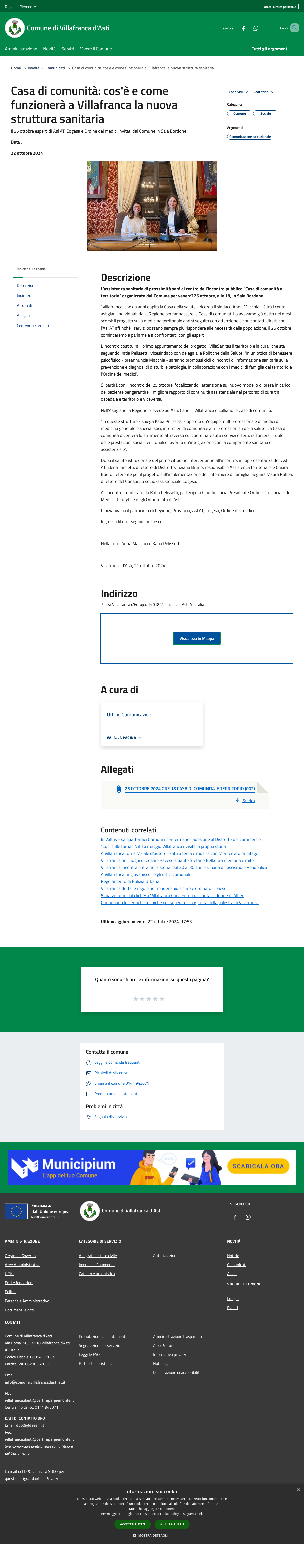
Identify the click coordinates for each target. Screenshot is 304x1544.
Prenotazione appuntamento (103, 1336)
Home (16, 68)
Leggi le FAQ (89, 1354)
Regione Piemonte (20, 7)
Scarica (244, 801)
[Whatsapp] (249, 27)
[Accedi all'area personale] (280, 7)
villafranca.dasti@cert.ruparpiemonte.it (39, 1400)
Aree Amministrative (22, 1265)
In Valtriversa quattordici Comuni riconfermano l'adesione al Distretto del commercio (181, 839)
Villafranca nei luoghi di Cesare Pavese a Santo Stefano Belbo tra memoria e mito (177, 860)
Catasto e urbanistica (97, 1274)
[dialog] (152, 1514)
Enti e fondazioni (19, 1283)
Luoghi (233, 1298)
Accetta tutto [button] (132, 1524)
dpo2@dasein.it (30, 1425)
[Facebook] (236, 27)
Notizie (233, 1256)
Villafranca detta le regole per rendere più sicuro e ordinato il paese (163, 888)
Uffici (9, 1274)
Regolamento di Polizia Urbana (130, 881)
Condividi (239, 92)
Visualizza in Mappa (197, 638)
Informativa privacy (169, 1354)
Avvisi (232, 1274)
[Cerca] (293, 28)
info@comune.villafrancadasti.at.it (35, 1382)
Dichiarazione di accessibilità (177, 1372)
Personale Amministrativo (27, 1301)
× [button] (298, 1489)
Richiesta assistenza (96, 1363)
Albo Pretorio (164, 1345)
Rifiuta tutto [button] (172, 1524)
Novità (33, 68)
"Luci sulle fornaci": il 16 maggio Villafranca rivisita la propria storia (163, 846)
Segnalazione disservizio (99, 1345)
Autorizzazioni (165, 1255)
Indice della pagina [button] (31, 269)
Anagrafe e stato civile (98, 1256)
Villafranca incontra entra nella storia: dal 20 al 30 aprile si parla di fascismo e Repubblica (184, 867)
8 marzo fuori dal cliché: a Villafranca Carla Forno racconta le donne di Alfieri (172, 895)
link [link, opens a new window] (200, 1514)
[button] (152, 1535)
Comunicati (55, 68)
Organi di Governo (20, 1256)
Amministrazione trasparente (178, 1336)
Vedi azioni (264, 92)
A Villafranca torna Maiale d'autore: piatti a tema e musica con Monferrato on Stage (179, 853)
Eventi (232, 1308)
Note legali (162, 1363)
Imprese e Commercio (97, 1265)
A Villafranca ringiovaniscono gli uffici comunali (145, 874)
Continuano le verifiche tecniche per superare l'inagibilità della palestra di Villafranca (180, 902)
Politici (10, 1292)
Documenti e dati (19, 1310)
